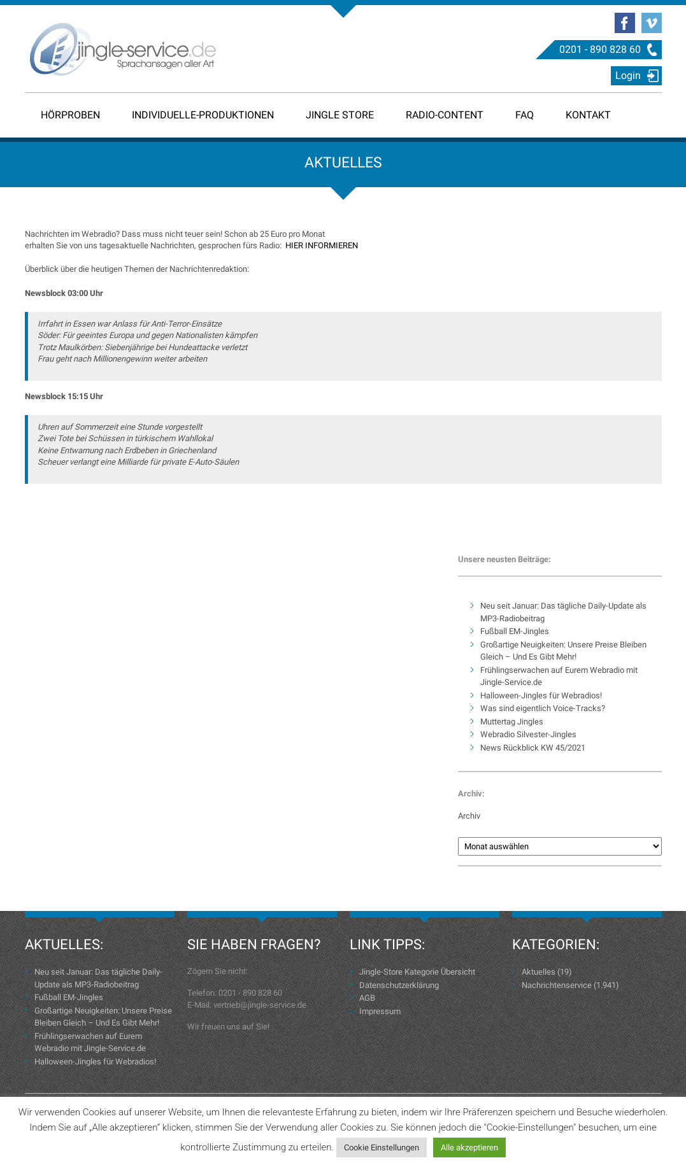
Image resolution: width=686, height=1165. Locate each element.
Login (628, 75)
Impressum (380, 1011)
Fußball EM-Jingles (514, 631)
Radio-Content (444, 115)
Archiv (469, 816)
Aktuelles (538, 972)
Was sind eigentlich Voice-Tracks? (542, 708)
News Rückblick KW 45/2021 (532, 747)
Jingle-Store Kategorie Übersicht (417, 972)
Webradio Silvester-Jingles (528, 734)
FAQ (524, 115)
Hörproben (70, 115)
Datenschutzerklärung (399, 985)
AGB (367, 998)
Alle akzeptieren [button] (469, 1147)
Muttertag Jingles (511, 721)
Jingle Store (340, 115)
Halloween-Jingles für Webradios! (541, 695)
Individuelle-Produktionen (203, 115)
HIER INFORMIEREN (321, 245)
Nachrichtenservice (557, 985)
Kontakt (588, 115)
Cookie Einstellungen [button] (381, 1147)
